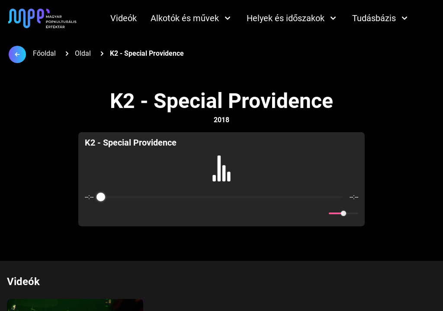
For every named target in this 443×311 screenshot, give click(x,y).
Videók (123, 18)
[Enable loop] (90, 213)
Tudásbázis (381, 18)
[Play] (221, 213)
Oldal (83, 53)
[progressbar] (222, 197)
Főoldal (44, 53)
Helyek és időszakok (292, 18)
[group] (221, 179)
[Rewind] (202, 213)
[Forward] (240, 213)
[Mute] (320, 213)
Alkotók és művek (192, 18)
